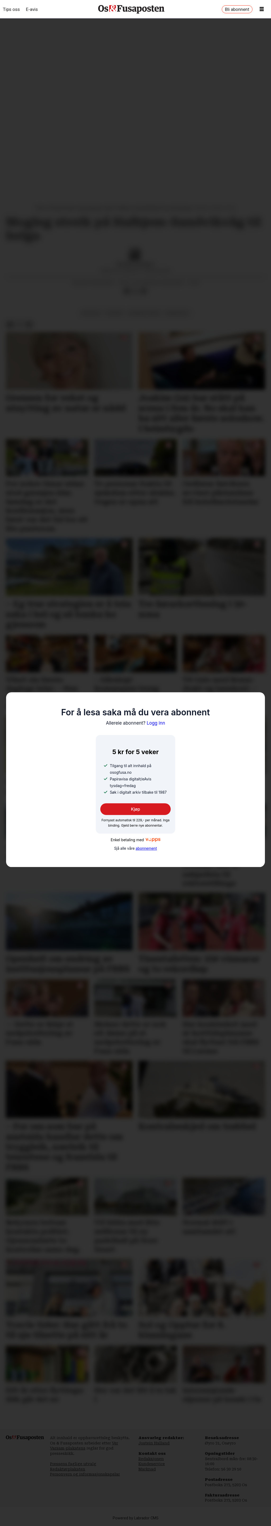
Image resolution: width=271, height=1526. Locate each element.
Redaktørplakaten (67, 1469)
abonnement (146, 849)
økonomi (90, 313)
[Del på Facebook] (127, 291)
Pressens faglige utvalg (73, 1464)
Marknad (147, 1469)
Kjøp (135, 809)
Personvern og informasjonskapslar (85, 1474)
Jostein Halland (154, 1443)
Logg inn (135, 723)
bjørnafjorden (144, 313)
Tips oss (11, 9)
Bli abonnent (237, 9)
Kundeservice (151, 1464)
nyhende (114, 313)
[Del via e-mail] (144, 291)
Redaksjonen (151, 1459)
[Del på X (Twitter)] (135, 291)
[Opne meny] (261, 9)
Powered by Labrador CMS (136, 1518)
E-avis (32, 9)
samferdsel (177, 313)
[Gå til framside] (131, 9)
